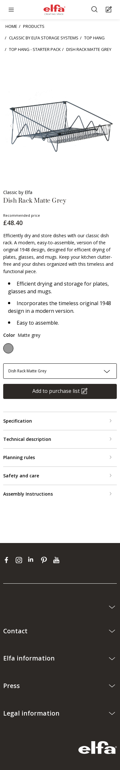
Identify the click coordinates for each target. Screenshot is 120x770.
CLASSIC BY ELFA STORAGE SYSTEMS (43, 38)
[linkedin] (32, 559)
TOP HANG (94, 38)
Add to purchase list (56, 390)
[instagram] (20, 559)
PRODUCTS (33, 26)
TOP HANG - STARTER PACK (34, 49)
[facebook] (7, 559)
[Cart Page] (110, 10)
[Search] (95, 10)
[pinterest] (45, 559)
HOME (11, 26)
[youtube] (57, 559)
